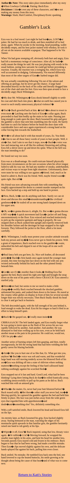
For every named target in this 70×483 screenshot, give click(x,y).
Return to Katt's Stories (35, 475)
